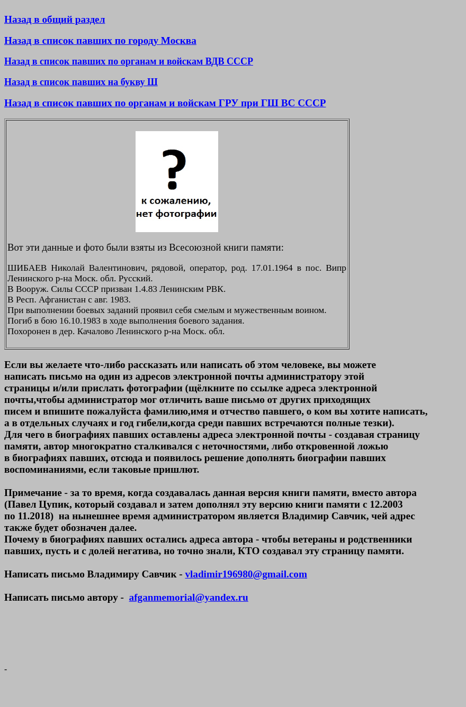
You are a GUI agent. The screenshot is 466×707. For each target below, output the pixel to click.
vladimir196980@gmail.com (246, 574)
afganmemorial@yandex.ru (188, 597)
